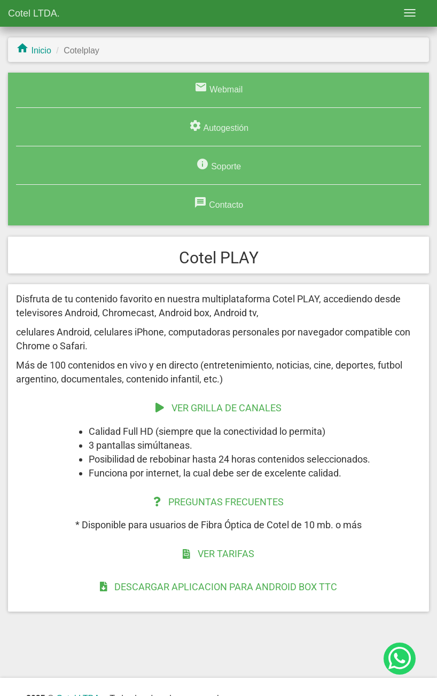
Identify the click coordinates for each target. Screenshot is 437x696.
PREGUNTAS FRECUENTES (218, 501)
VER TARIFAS (218, 553)
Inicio (33, 50)
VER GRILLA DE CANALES (218, 407)
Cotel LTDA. (34, 13)
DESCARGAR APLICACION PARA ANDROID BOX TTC (219, 586)
